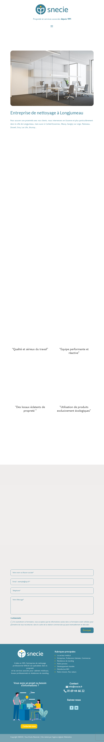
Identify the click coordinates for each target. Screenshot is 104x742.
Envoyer (87, 632)
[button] (52, 19)
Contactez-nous (29, 727)
